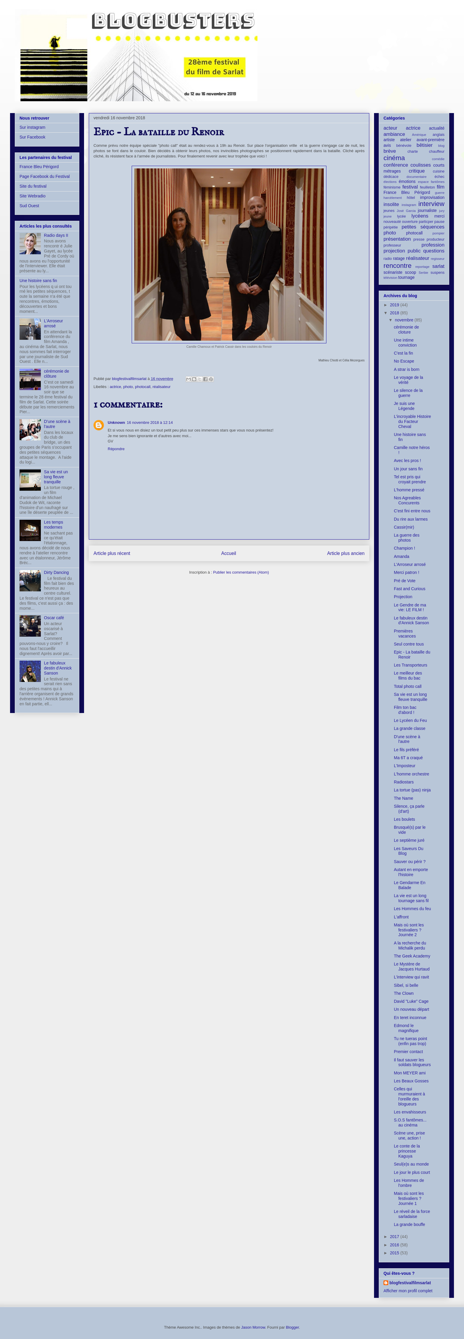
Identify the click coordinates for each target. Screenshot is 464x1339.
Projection (403, 596)
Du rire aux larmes (411, 519)
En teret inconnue (410, 1017)
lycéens (420, 216)
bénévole (403, 146)
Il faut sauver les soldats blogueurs (412, 1062)
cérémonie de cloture (406, 329)
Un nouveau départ (411, 1009)
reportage (422, 266)
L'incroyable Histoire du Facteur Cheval (412, 421)
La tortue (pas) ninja (412, 790)
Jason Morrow (253, 1327)
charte (412, 151)
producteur (435, 239)
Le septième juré (409, 840)
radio (388, 259)
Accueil (228, 553)
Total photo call (407, 686)
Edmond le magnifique (406, 1028)
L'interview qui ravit (411, 977)
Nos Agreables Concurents (407, 500)
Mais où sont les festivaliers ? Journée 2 (409, 930)
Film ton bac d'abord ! (405, 710)
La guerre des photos (406, 538)
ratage (399, 258)
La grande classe (410, 728)
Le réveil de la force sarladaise (412, 1214)
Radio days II (56, 235)
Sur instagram (32, 127)
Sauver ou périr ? (410, 861)
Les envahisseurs (410, 1112)
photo (128, 386)
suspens (437, 273)
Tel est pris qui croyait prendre (410, 479)
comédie (438, 159)
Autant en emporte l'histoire (411, 872)
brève (390, 151)
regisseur (437, 258)
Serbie (423, 272)
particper (426, 222)
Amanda (401, 556)
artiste (389, 139)
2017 (395, 1236)
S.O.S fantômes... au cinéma (410, 1122)
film (440, 187)
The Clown (404, 993)
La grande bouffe (409, 1224)
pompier (438, 233)
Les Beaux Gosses (411, 1081)
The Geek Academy (412, 956)
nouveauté (392, 222)
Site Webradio (33, 196)
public (414, 251)
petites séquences (423, 227)
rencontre (398, 265)
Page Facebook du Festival (45, 176)
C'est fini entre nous (412, 510)
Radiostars (404, 782)
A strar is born (406, 369)
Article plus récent (112, 553)
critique (417, 171)
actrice (115, 386)
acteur (390, 128)
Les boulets (404, 819)
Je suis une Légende (404, 406)
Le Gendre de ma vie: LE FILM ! (410, 607)
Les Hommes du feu (412, 908)
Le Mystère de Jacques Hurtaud (412, 966)
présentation (397, 239)
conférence (396, 165)
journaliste (427, 210)
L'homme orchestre (411, 774)
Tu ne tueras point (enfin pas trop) (410, 1041)
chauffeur (436, 151)
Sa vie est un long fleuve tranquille (56, 476)
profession (433, 245)
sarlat (438, 266)
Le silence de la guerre (408, 393)
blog (441, 145)
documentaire (417, 176)
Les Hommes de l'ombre (409, 1183)
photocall (142, 386)
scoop (410, 272)
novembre (404, 320)
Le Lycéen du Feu (410, 720)
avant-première (430, 139)
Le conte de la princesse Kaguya (407, 1151)
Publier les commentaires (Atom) (241, 572)
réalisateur (162, 386)
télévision (390, 277)
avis (387, 145)
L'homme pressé (409, 489)
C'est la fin (403, 353)
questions (433, 251)
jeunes (389, 211)
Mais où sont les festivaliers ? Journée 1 (409, 1198)
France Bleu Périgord (39, 166)
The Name (403, 798)
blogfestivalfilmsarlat (410, 1282)
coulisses (420, 165)
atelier (405, 139)
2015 (395, 1253)
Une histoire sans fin (38, 280)
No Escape (404, 361)
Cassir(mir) (404, 527)
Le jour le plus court (412, 1172)
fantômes (437, 182)
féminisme (392, 187)
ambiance (394, 134)
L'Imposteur (404, 765)
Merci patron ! (406, 572)
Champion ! (404, 548)
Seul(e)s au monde (411, 1164)
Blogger (292, 1327)
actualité (436, 128)
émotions (407, 181)
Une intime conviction (405, 342)
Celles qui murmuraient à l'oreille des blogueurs (409, 1096)
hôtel (411, 198)
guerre (439, 192)
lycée (401, 216)
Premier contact (408, 1051)
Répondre (116, 449)
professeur (392, 245)
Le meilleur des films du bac (408, 675)
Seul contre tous (409, 644)
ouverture (410, 222)
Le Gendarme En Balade (410, 885)
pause (439, 222)
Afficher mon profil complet (408, 1290)
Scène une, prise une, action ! (409, 1135)
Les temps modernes (53, 525)
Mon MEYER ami (410, 1073)
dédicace (391, 177)
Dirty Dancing (56, 572)
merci (439, 216)
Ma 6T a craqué (408, 757)
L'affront (401, 917)
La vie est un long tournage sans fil (411, 898)
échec (439, 177)
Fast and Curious (410, 588)
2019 (395, 304)
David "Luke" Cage (411, 1001)
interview (431, 203)
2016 (395, 1245)
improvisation (432, 197)
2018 (395, 312)
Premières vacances (405, 633)
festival (410, 187)
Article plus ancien (346, 553)
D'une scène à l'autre (407, 739)
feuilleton (427, 187)
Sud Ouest (29, 205)
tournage (406, 277)
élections (390, 182)
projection (394, 251)
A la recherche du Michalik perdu (410, 945)
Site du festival (33, 186)
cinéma (394, 158)
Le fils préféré (406, 749)
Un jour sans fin (408, 468)
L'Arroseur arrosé (53, 323)
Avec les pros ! (407, 460)
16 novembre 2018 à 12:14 (150, 422)
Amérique (419, 134)
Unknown (116, 422)
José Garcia (406, 211)
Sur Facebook (32, 137)
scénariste (393, 272)
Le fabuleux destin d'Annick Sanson (58, 668)
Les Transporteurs (410, 665)
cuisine (438, 171)
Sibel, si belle (406, 985)
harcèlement (393, 197)
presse (419, 239)
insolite (391, 204)
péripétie (391, 227)
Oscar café (54, 617)
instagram (409, 205)
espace (423, 182)
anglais (438, 135)
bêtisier (425, 145)
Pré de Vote (404, 580)
